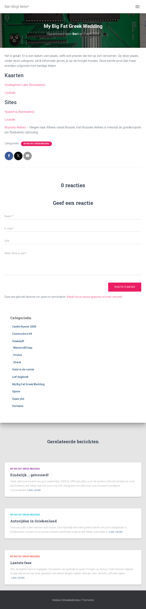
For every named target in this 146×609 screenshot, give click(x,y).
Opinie (16, 391)
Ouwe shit (18, 398)
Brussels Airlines (15, 127)
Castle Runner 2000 (24, 326)
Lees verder (34, 490)
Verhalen (17, 406)
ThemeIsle (88, 600)
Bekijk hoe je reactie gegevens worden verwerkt (94, 296)
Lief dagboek (20, 376)
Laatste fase (20, 562)
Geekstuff (18, 341)
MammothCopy (22, 347)
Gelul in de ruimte (23, 369)
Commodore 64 (22, 333)
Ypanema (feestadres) (19, 112)
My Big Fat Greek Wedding (36, 144)
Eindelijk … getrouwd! (29, 475)
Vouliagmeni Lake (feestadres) (25, 85)
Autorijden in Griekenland (33, 521)
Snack (17, 362)
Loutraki (10, 92)
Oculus (17, 354)
